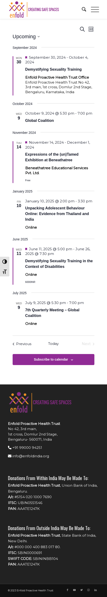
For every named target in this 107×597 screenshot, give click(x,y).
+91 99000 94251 (25, 447)
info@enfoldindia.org (28, 456)
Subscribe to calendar (51, 359)
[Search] (81, 9)
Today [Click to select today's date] (53, 343)
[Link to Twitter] (81, 589)
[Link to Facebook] (67, 589)
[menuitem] (81, 9)
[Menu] (92, 9)
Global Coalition (39, 121)
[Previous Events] (22, 344)
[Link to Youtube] (74, 589)
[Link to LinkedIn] (95, 589)
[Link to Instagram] (88, 589)
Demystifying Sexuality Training (53, 69)
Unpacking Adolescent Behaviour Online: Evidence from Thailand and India (57, 213)
